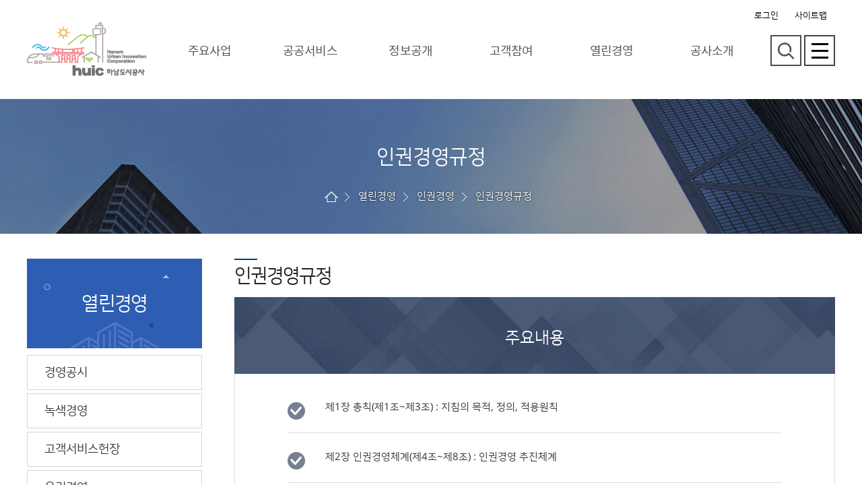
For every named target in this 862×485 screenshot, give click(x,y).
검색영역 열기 (785, 50)
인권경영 (436, 196)
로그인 (766, 15)
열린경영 (611, 50)
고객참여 (511, 50)
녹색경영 (66, 411)
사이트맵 (811, 15)
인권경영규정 (503, 196)
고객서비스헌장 (82, 449)
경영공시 (66, 372)
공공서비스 (310, 50)
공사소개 (711, 50)
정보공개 (410, 50)
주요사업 (209, 50)
